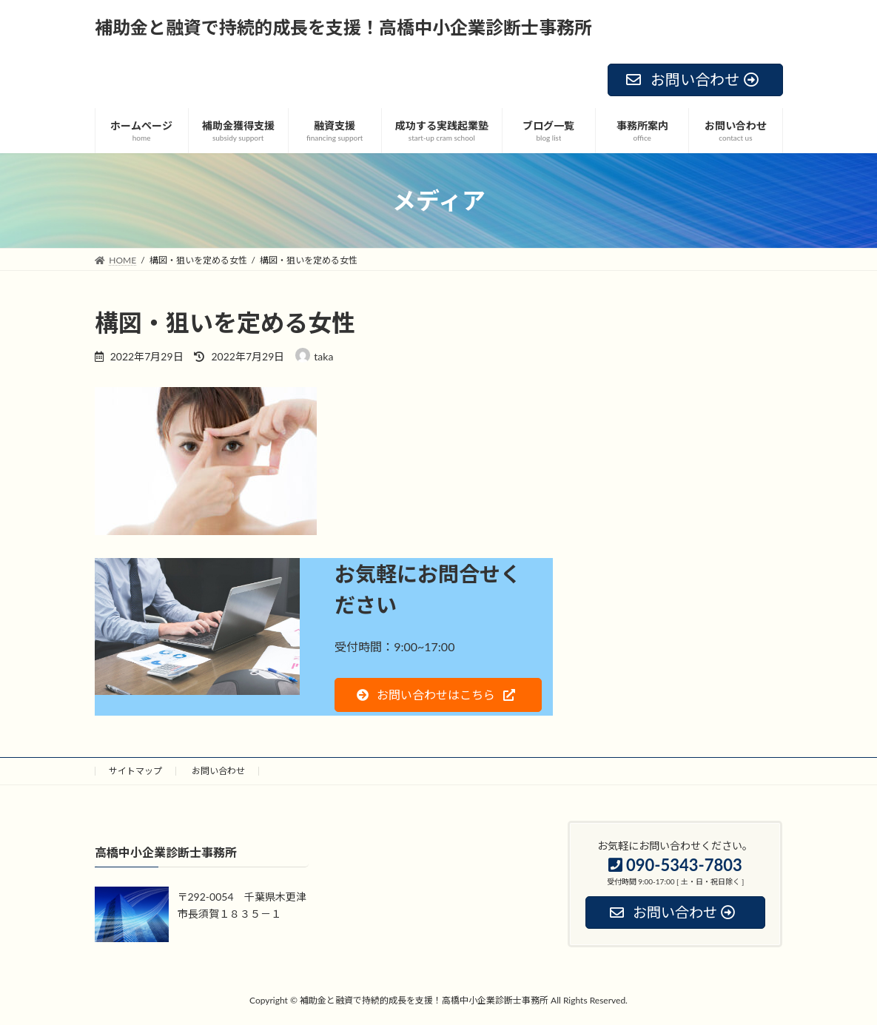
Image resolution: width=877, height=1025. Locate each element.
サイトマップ (135, 770)
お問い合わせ (218, 770)
